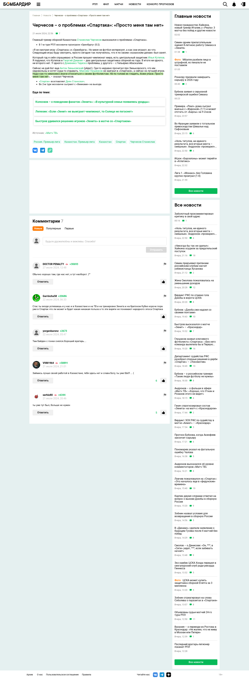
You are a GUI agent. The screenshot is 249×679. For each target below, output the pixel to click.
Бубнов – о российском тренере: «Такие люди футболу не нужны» (194, 375)
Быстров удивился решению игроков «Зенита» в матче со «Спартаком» (83, 121)
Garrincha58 (50, 296)
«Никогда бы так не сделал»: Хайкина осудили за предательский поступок (196, 248)
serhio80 (48, 394)
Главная (36, 15)
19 (194, 366)
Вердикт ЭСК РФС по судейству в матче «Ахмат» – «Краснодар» (194, 421)
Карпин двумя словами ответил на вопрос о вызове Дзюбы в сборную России (196, 499)
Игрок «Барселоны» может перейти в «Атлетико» (196, 160)
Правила (86, 675)
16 (194, 348)
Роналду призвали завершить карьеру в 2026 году (192, 78)
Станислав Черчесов (89, 39)
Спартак (121, 141)
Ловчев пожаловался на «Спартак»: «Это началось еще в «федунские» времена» (196, 481)
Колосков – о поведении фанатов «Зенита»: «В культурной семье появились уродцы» (92, 101)
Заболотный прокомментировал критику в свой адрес (194, 215)
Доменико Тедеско (75, 63)
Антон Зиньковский (71, 68)
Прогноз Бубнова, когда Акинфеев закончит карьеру (195, 436)
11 (194, 619)
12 (194, 287)
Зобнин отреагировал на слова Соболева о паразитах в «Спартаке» (196, 599)
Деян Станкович (75, 81)
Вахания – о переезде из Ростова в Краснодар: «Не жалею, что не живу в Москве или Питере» (196, 629)
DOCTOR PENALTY (53, 264)
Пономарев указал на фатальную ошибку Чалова (195, 451)
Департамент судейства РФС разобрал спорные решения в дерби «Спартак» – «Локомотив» (196, 359)
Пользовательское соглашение (62, 675)
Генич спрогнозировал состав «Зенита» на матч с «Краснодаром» (196, 407)
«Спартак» (44, 81)
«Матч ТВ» (51, 132)
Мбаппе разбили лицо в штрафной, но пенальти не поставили (193, 62)
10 (194, 317)
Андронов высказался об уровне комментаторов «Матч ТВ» (194, 465)
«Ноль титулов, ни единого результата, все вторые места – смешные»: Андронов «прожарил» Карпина (195, 144)
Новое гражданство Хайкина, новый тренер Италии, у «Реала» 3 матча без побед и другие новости (195, 28)
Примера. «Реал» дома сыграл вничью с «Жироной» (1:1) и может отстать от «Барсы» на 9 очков (195, 109)
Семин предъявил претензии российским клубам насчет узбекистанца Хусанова (192, 266)
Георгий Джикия (73, 60)
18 (194, 255)
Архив (30, 675)
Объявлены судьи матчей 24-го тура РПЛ (193, 613)
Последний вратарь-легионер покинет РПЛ (192, 645)
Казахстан (105, 141)
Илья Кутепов (156, 57)
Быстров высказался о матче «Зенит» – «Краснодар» (192, 325)
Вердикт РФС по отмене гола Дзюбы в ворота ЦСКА (192, 296)
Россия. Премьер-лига (47, 141)
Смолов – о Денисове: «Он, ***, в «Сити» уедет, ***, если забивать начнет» (194, 548)
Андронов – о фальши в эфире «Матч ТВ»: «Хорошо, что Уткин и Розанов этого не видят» (194, 391)
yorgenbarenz (51, 330)
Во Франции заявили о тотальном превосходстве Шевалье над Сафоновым (195, 126)
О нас (40, 675)
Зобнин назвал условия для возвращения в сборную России (194, 515)
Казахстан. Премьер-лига (79, 141)
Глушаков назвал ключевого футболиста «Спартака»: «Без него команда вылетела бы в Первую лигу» (195, 342)
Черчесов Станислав (142, 141)
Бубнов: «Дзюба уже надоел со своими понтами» (193, 311)
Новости (47, 15)
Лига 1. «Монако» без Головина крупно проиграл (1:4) (193, 174)
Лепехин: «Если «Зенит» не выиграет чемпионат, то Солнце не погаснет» (84, 111)
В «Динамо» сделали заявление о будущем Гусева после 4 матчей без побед (196, 531)
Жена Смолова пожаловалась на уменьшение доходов (194, 282)
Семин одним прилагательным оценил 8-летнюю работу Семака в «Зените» (195, 45)
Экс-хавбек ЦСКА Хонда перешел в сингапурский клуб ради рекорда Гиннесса (195, 565)
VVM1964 (48, 362)
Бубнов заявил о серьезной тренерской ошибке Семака (191, 93)
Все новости (196, 190)
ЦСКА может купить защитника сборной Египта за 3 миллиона (193, 583)
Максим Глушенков (91, 70)
